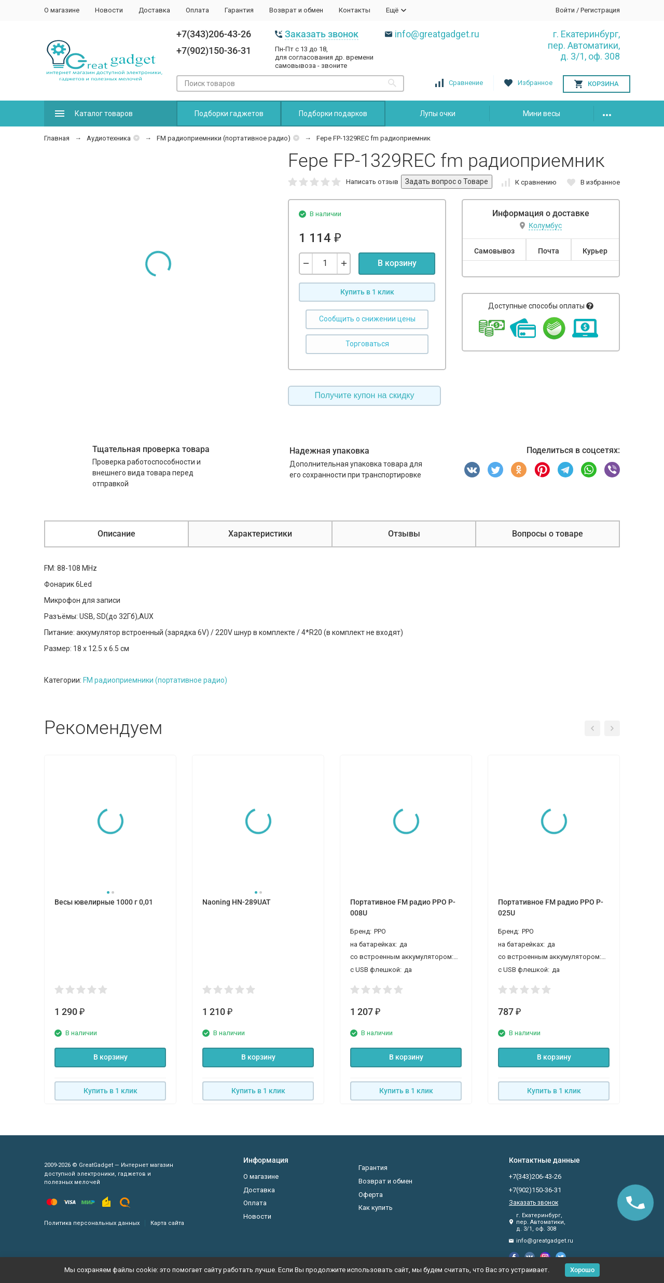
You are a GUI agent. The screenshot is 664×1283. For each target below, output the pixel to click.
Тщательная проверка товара (151, 449)
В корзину (397, 263)
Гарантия (239, 10)
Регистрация (600, 10)
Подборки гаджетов (229, 113)
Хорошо (582, 1270)
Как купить (375, 1207)
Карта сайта (167, 1223)
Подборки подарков (333, 113)
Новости (109, 10)
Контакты (354, 10)
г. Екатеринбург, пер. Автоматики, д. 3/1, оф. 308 (584, 45)
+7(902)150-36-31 (213, 50)
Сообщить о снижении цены (367, 319)
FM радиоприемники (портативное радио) (223, 138)
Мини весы (541, 113)
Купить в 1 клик (367, 292)
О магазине (61, 10)
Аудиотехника (109, 138)
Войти (565, 10)
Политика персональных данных (92, 1223)
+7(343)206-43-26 (213, 34)
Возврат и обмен (296, 10)
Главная (57, 138)
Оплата (197, 10)
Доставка (154, 10)
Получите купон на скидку (364, 395)
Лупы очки (437, 113)
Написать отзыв (372, 182)
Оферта (370, 1195)
